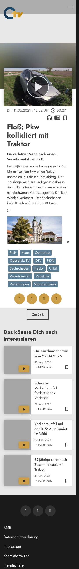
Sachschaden (19, 268)
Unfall (53, 268)
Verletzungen (19, 284)
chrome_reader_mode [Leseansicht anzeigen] (57, 117)
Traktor (39, 268)
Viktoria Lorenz (45, 284)
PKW (50, 260)
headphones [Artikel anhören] (49, 117)
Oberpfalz (42, 252)
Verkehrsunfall (20, 276)
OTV (38, 260)
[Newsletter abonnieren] (25, 510)
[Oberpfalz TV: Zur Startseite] (13, 13)
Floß (13, 252)
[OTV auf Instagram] (50, 510)
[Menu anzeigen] (70, 7)
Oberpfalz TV (20, 260)
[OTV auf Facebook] (38, 510)
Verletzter (42, 276)
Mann (26, 252)
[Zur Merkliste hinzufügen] (65, 117)
